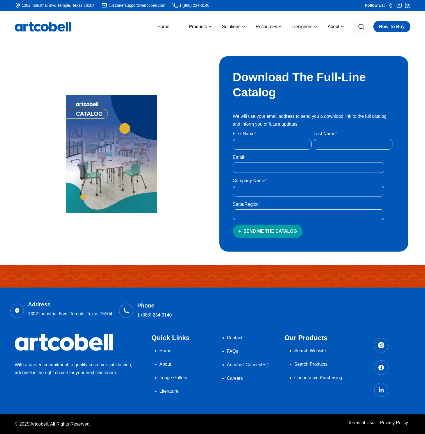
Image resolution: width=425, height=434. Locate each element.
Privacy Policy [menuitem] (394, 422)
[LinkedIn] (407, 5)
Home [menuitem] (166, 350)
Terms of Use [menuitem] (361, 422)
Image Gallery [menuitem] (174, 377)
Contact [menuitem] (234, 337)
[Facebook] (391, 5)
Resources (266, 26)
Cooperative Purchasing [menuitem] (318, 377)
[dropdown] (195, 27)
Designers (302, 26)
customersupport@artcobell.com (136, 5)
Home (163, 26)
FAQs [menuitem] (232, 351)
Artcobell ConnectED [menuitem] (248, 364)
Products (198, 26)
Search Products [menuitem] (311, 364)
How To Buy (391, 26)
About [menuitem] (165, 364)
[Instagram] (399, 5)
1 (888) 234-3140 (194, 5)
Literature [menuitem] (169, 391)
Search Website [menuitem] (310, 350)
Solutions (231, 26)
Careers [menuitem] (235, 378)
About (333, 26)
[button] (195, 27)
